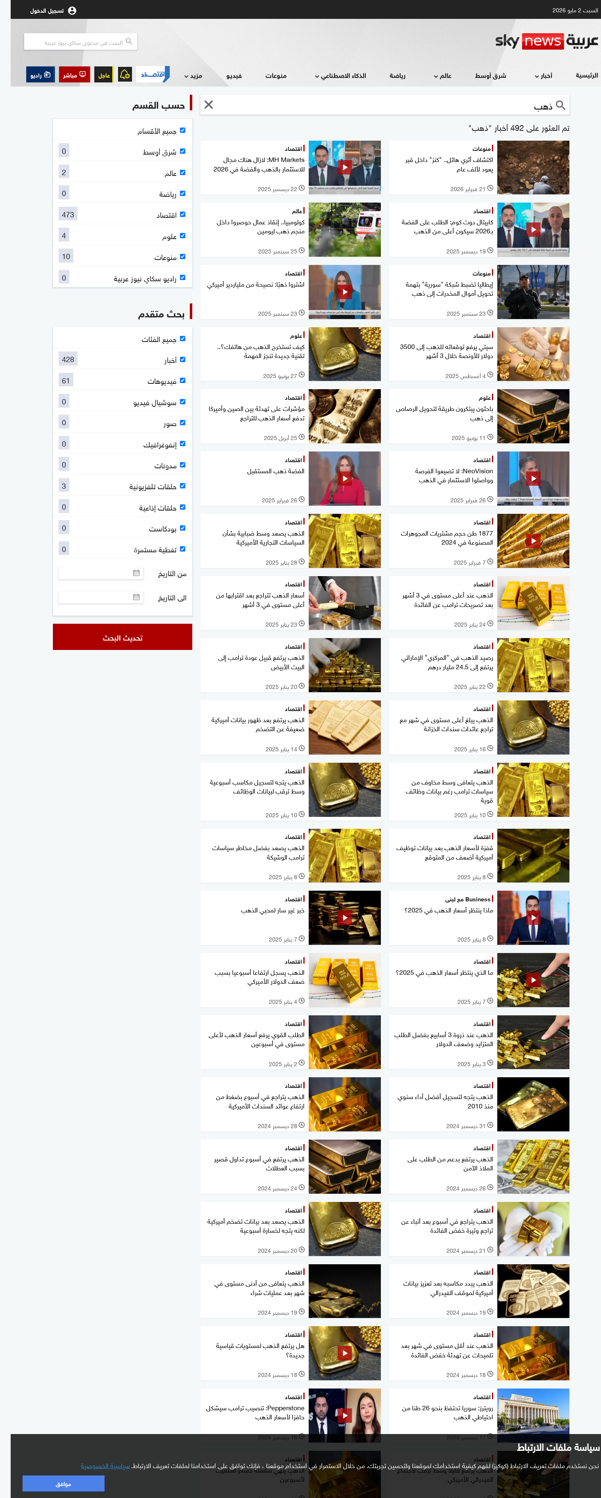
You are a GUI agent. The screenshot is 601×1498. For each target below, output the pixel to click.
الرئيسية (576, 74)
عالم (431, 76)
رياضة (387, 75)
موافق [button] (52, 1483)
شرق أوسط (480, 75)
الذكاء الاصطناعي (329, 76)
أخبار (532, 76)
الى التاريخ (162, 597)
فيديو (223, 75)
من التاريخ (162, 573)
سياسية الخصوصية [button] (94, 1465)
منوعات (265, 75)
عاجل (93, 74)
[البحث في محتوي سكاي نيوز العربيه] (70, 41)
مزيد (181, 76)
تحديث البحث (112, 636)
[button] (64, 74)
